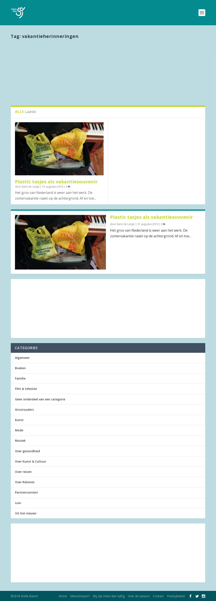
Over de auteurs (139, 596)
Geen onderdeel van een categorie (40, 399)
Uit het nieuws (25, 513)
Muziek (20, 441)
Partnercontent (26, 492)
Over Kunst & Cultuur (30, 461)
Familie (20, 378)
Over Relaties (24, 482)
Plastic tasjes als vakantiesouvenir (56, 182)
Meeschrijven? (80, 596)
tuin (18, 503)
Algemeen (22, 358)
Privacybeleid (176, 596)
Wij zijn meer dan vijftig (109, 596)
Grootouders (24, 410)
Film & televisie (26, 389)
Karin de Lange (30, 186)
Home (63, 596)
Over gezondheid (27, 451)
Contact (158, 596)
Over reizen (23, 472)
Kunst (19, 420)
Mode (19, 430)
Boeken (20, 368)
